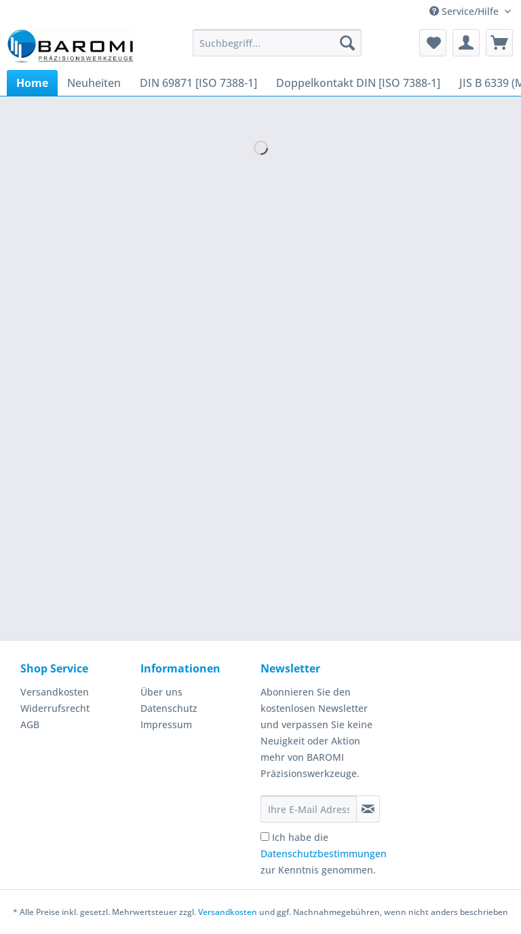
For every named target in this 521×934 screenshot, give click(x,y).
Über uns (161, 691)
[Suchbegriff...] (277, 42)
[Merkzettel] (432, 42)
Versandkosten (54, 691)
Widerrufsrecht (55, 708)
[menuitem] (277, 49)
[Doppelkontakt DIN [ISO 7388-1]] (358, 83)
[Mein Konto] (466, 42)
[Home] (32, 83)
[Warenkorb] (499, 42)
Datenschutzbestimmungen (323, 853)
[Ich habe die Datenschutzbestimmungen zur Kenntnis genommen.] (264, 836)
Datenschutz (168, 708)
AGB (29, 724)
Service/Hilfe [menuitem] (465, 11)
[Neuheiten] (94, 83)
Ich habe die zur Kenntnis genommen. (323, 853)
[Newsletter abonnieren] (368, 809)
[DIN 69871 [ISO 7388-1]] (198, 83)
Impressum (166, 724)
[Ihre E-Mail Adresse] (308, 809)
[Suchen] (347, 42)
